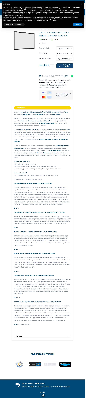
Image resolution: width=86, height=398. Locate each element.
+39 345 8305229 (66, 76)
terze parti (28, 10)
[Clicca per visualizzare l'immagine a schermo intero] (24, 40)
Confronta (43, 76)
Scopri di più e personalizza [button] (14, 24)
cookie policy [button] (57, 9)
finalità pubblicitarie (22, 14)
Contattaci (38, 386)
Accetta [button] (78, 24)
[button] (81, 4)
